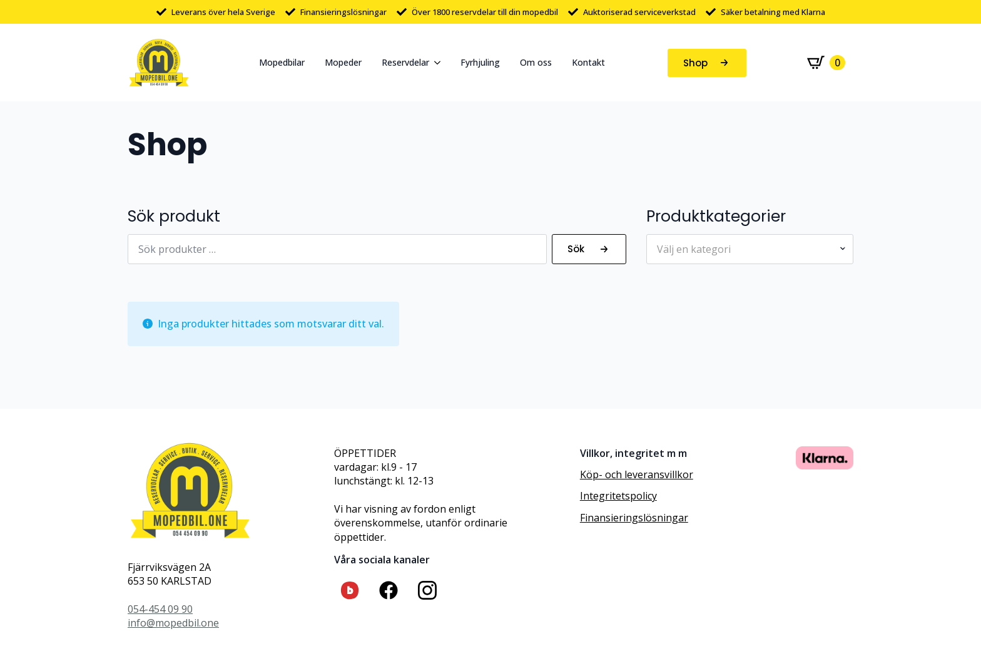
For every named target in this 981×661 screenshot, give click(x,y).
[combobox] (749, 249)
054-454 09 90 (160, 609)
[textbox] (745, 249)
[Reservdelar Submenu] (439, 62)
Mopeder (343, 62)
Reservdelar (405, 62)
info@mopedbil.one (173, 623)
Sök (575, 248)
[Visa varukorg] (826, 62)
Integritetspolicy (618, 496)
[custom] (349, 590)
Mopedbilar (282, 62)
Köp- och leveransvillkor (636, 474)
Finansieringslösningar (634, 518)
